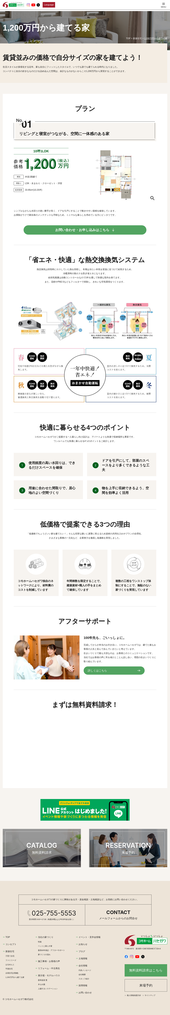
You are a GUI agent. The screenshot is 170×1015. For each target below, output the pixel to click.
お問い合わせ (85, 992)
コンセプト (10, 944)
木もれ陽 (41, 984)
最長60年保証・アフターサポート (51, 950)
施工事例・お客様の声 (49, 961)
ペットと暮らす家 (45, 946)
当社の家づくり (45, 937)
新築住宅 (9, 951)
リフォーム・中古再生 (49, 968)
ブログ (82, 951)
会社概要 (82, 975)
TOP (7, 937)
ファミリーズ (10, 960)
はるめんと (9, 965)
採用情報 (83, 985)
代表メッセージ (85, 970)
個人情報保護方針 (134, 995)
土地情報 (83, 958)
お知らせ (83, 944)
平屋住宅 (9, 969)
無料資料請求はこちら (146, 970)
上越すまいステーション (48, 989)
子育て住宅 (9, 956)
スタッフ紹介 (84, 979)
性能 (40, 942)
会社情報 (83, 965)
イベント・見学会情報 (89, 937)
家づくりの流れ (44, 955)
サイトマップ (150, 995)
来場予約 (145, 985)
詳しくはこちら (97, 670)
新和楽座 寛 (42, 980)
